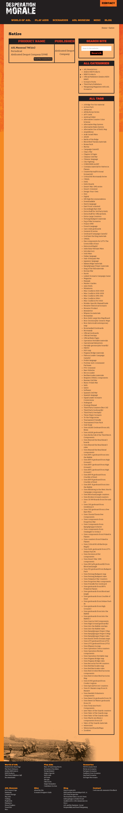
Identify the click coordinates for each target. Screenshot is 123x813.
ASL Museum (81, 20)
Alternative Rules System (94, 127)
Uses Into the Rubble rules (94, 629)
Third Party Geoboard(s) (93, 410)
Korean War (88, 271)
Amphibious (89, 132)
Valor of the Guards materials (95, 723)
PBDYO (86, 348)
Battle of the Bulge (91, 139)
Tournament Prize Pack (93, 423)
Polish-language (90, 360)
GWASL (87, 239)
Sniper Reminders (50, 784)
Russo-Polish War (91, 383)
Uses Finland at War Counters (95, 579)
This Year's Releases (11, 769)
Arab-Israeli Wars (91, 134)
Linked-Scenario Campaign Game (97, 276)
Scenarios (60, 20)
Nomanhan (88, 316)
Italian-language (90, 256)
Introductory (89, 251)
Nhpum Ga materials (92, 313)
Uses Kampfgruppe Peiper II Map (97, 634)
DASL (86, 182)
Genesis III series (91, 231)
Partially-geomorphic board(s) (96, 346)
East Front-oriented (92, 206)
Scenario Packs (90, 82)
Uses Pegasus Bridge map (94, 659)
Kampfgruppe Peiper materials (96, 266)
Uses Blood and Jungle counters (96, 495)
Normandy (88, 331)
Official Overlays (90, 336)
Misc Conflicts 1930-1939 (94, 293)
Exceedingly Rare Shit (92, 209)
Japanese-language (91, 261)
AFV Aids (47, 777)
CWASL (86, 179)
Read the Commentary (43, 59)
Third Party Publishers (93, 84)
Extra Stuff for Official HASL (95, 214)
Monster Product (91, 308)
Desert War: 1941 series (93, 187)
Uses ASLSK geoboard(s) (93, 432)
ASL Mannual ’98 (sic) (23, 47)
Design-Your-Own (91, 192)
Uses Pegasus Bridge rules (94, 661)
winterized (88, 726)
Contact (108, 3)
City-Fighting (89, 162)
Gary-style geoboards (92, 229)
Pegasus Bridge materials (94, 353)
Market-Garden (90, 283)
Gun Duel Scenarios (89, 775)
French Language (91, 226)
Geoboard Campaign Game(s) (95, 234)
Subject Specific (49, 773)
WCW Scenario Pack (90, 767)
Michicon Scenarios (89, 769)
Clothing (7, 799)
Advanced (88, 110)
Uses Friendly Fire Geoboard (95, 584)
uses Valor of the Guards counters (97, 711)
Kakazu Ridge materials (93, 264)
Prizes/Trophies (10, 805)
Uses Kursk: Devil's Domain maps (97, 639)
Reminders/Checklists (51, 769)
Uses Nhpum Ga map (92, 646)
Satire (86, 388)
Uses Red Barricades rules (94, 668)
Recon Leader (89, 373)
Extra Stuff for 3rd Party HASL (96, 211)
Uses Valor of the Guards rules (96, 716)
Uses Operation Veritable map (96, 656)
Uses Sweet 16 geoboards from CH (97, 698)
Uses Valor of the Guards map (96, 713)
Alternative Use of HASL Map (95, 129)
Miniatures (88, 288)
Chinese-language (91, 159)
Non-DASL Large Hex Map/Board (97, 318)
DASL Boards (89, 184)
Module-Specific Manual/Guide (96, 303)
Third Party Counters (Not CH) (96, 408)
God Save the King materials (95, 236)
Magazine (87, 278)
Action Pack (88, 107)
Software (87, 390)
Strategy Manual (90, 405)
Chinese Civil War (91, 157)
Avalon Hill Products (92, 72)
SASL (86, 385)
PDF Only (87, 351)
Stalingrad (88, 403)
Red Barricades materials (94, 375)
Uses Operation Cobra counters (96, 649)
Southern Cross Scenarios (92, 773)
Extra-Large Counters (92, 216)
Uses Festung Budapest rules (95, 576)
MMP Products (90, 74)
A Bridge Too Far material (94, 105)
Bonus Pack (88, 144)
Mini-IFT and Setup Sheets (53, 767)
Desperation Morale (20, 8)
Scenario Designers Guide (43, 792)
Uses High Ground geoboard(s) (96, 624)
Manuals (87, 281)
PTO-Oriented (89, 368)
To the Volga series (91, 418)
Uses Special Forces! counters (96, 686)
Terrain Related (49, 771)
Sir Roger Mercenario (90, 777)
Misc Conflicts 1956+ (92, 298)
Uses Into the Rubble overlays (96, 626)
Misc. (6, 809)
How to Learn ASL (70, 790)
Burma (86, 147)
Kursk (86, 274)
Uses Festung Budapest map (95, 574)
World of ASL (21, 20)
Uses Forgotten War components (97, 582)
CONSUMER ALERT (91, 164)
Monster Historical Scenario (95, 306)
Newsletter (88, 311)
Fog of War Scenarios (92, 221)
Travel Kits (8, 807)
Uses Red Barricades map (94, 666)
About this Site (39, 790)
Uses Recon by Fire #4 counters (96, 663)
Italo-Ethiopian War (92, 259)
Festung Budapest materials (95, 219)
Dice (85, 194)
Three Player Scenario (93, 415)
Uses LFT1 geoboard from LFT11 (96, 641)
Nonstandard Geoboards (94, 328)
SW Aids (46, 780)
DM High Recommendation (95, 199)
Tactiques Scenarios (90, 771)
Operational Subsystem (93, 343)
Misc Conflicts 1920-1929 (94, 291)
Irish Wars (88, 254)
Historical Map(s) (91, 246)
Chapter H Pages (90, 154)
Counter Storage (10, 794)
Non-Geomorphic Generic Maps (97, 321)
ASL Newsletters (90, 69)
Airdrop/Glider (90, 117)
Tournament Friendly (92, 420)
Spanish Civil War (90, 393)
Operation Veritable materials (96, 341)
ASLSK (86, 137)
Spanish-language (91, 395)
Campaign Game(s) (91, 149)
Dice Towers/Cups (11, 790)
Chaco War (88, 152)
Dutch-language (90, 204)
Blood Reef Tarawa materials (95, 142)
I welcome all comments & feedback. (105, 790)
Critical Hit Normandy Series (95, 177)
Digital (86, 197)
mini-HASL (88, 286)
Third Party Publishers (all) (13, 775)
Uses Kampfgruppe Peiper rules (96, 636)
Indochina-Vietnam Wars (94, 249)
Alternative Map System (93, 124)
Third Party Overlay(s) (92, 413)
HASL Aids (47, 775)
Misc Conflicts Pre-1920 (93, 301)
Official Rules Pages (91, 338)
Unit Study (88, 425)
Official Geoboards (91, 333)
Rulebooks (8, 792)
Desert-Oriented (90, 189)
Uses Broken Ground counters (96, 497)
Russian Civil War (90, 380)
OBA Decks (48, 782)
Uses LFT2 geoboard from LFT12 (97, 644)
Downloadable (89, 201)
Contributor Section (50, 786)
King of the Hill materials (94, 269)
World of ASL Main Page (13, 767)
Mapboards (8, 801)
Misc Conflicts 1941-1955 (93, 296)
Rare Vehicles (89, 370)
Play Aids (42, 20)
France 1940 (89, 224)
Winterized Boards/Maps (94, 728)
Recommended (10, 777)
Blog (108, 20)
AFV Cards (88, 115)
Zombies (87, 730)
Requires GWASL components (96, 378)
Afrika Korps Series (91, 112)
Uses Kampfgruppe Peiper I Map (97, 631)
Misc (97, 20)
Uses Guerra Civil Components (96, 621)
